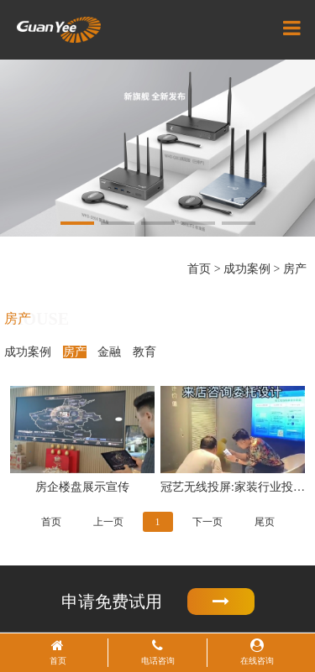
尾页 (265, 522)
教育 (144, 352)
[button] (77, 223)
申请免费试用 (158, 602)
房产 (295, 269)
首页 (199, 269)
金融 (109, 352)
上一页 (108, 522)
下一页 (207, 522)
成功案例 (246, 269)
